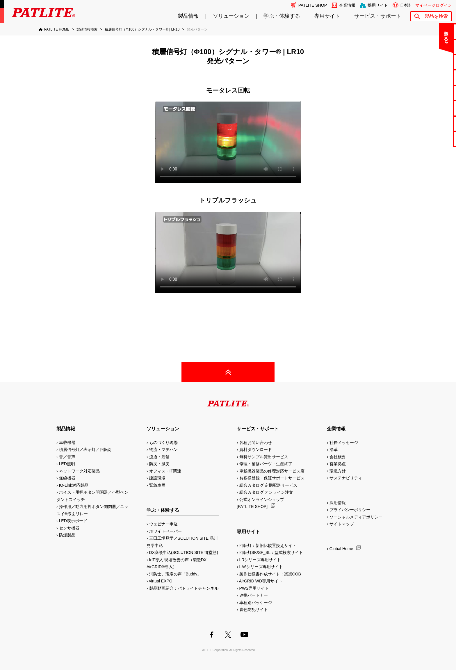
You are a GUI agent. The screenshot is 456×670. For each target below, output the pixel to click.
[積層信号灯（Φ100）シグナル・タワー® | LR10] (142, 29)
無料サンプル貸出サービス (263, 456)
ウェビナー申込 (163, 524)
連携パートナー (253, 595)
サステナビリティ (345, 478)
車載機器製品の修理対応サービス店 (271, 471)
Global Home (341, 548)
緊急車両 (157, 485)
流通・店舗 (159, 456)
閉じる (403, 33)
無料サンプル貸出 (433, 62)
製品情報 (188, 16)
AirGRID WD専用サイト (260, 581)
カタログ (433, 77)
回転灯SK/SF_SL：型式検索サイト (271, 552)
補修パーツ (433, 123)
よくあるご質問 (433, 46)
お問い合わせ (433, 31)
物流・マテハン (163, 449)
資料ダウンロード (255, 449)
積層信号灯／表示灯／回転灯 (85, 449)
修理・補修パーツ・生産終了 (265, 463)
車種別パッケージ (255, 602)
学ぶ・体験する (281, 16)
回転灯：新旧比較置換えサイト (267, 545)
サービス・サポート (377, 16)
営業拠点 (337, 463)
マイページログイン (433, 5)
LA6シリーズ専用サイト (261, 566)
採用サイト (378, 5)
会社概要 (337, 456)
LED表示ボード (73, 520)
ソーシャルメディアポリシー (355, 517)
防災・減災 (159, 463)
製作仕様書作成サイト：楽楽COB (270, 574)
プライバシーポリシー (349, 509)
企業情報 (347, 5)
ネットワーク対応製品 (79, 471)
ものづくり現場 (163, 442)
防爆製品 (67, 535)
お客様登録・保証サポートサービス (271, 478)
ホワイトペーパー (165, 531)
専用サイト (327, 16)
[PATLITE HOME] (54, 29)
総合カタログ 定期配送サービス (268, 485)
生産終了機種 (433, 108)
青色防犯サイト (253, 609)
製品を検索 (436, 16)
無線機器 (67, 478)
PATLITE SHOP (312, 5)
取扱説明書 (433, 92)
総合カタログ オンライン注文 (266, 492)
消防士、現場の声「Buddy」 (175, 574)
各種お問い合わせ (255, 442)
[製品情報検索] (86, 29)
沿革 (333, 449)
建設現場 (157, 478)
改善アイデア (433, 138)
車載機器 (67, 442)
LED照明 (67, 463)
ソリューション (231, 16)
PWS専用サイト (254, 588)
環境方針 (337, 471)
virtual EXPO (160, 581)
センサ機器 (69, 528)
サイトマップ (341, 524)
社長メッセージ (343, 442)
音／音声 (67, 456)
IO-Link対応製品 (73, 485)
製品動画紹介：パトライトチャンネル (183, 588)
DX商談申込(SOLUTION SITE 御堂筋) (183, 552)
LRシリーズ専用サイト (260, 559)
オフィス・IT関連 (165, 471)
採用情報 (337, 502)
